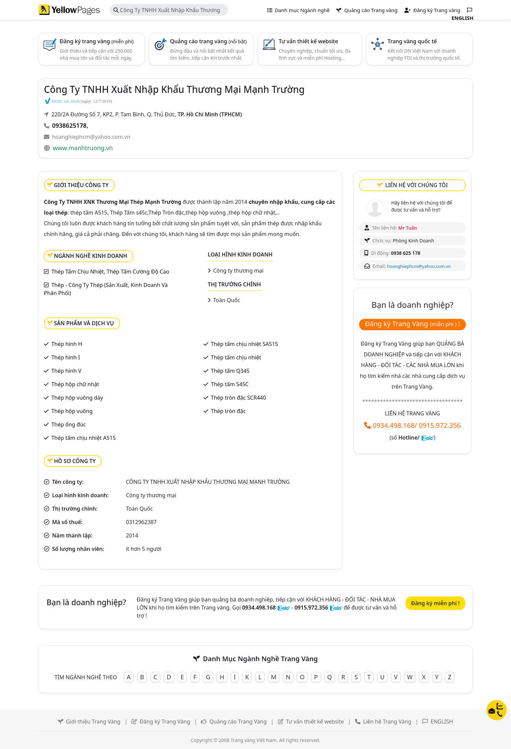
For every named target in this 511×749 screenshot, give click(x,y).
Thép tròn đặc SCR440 (238, 397)
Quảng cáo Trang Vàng (238, 721)
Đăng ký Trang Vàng (164, 721)
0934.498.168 (393, 425)
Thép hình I (65, 357)
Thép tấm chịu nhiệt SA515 (244, 344)
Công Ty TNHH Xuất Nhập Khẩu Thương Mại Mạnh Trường (166, 11)
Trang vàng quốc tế (412, 41)
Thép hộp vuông (72, 411)
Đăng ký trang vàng (96, 41)
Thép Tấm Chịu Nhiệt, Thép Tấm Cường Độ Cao (110, 271)
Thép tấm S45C (230, 384)
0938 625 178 (405, 253)
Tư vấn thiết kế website (308, 41)
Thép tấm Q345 (230, 370)
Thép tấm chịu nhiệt (236, 357)
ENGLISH (442, 721)
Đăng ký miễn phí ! (435, 603)
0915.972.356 (440, 425)
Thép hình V (66, 370)
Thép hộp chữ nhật (75, 384)
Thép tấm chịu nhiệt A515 (83, 438)
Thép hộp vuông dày (77, 397)
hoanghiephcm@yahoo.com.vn (91, 136)
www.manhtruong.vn (83, 148)
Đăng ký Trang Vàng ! (412, 323)
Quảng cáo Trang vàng (366, 10)
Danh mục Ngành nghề (298, 10)
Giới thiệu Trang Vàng (93, 721)
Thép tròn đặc (228, 411)
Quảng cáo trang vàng (208, 41)
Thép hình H (66, 344)
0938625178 (69, 125)
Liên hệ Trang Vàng (387, 721)
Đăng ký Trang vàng (432, 10)
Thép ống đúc (68, 424)
